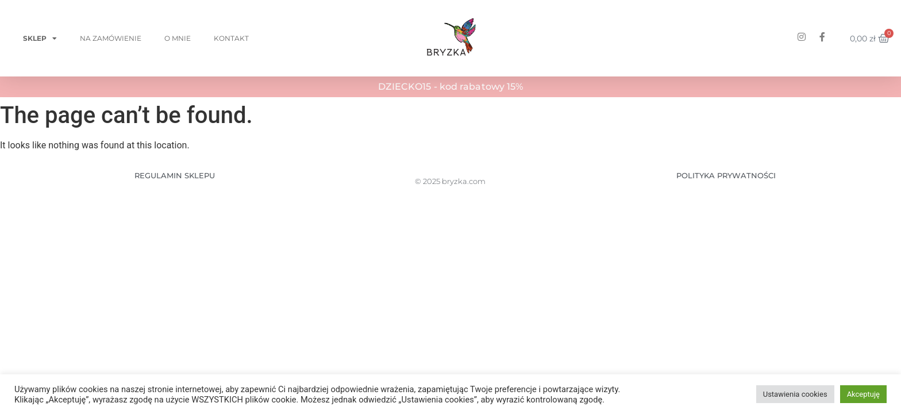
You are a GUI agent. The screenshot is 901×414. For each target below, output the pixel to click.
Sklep (40, 38)
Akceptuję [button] (863, 394)
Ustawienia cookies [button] (795, 394)
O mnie (177, 38)
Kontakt (231, 38)
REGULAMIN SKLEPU (174, 175)
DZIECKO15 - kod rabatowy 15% (450, 86)
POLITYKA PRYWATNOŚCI (726, 175)
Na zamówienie (110, 38)
